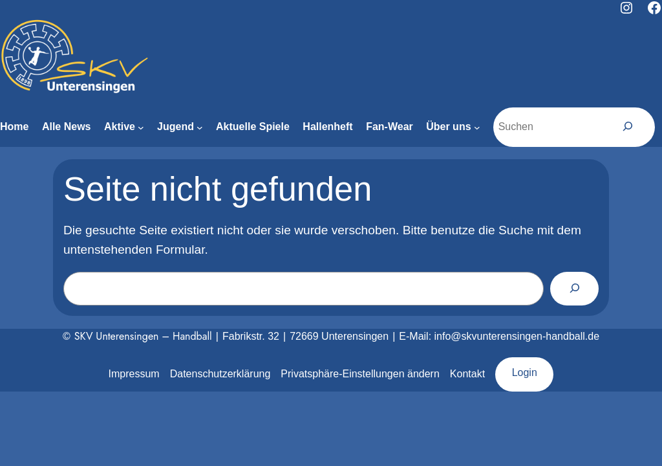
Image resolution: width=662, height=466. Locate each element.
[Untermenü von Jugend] (200, 127)
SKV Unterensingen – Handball (143, 336)
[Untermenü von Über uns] (477, 127)
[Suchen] (627, 127)
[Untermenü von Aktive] (141, 127)
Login (524, 372)
